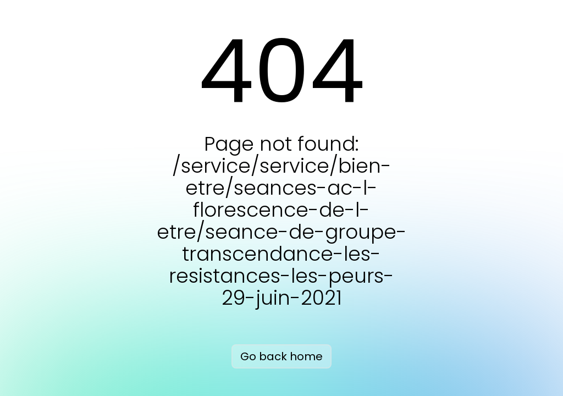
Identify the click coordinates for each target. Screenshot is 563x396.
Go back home (281, 356)
